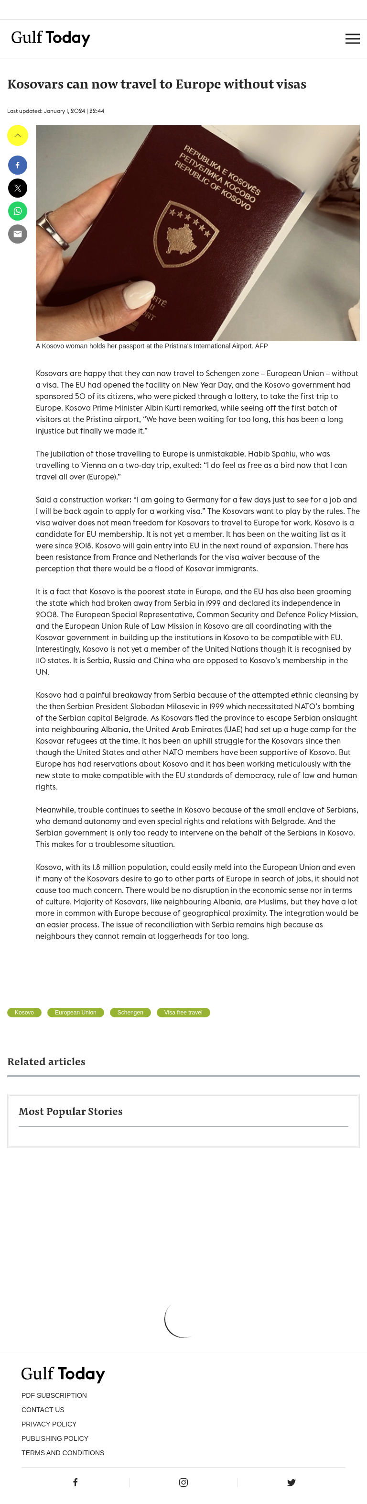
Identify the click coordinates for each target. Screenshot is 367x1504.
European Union (76, 1012)
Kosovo (24, 1012)
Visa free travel (183, 1012)
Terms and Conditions (63, 1453)
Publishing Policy (55, 1438)
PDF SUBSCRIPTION (54, 1395)
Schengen (130, 1012)
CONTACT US (43, 1410)
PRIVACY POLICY (49, 1424)
